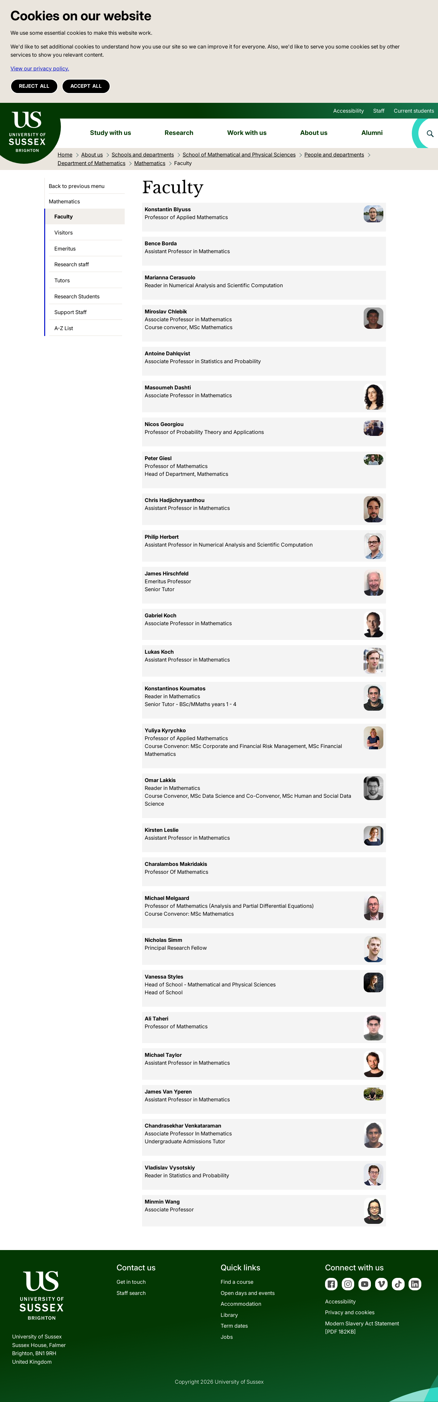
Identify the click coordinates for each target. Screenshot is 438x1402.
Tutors (62, 280)
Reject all (34, 86)
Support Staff (70, 312)
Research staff (71, 264)
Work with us (247, 133)
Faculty (63, 216)
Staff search (131, 1293)
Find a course (237, 1282)
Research (179, 133)
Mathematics (64, 201)
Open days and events (248, 1293)
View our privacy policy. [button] (39, 68)
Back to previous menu (76, 186)
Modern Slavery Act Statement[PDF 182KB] (362, 1327)
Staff (379, 110)
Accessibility (348, 110)
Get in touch (131, 1282)
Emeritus (65, 248)
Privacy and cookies (349, 1312)
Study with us (110, 133)
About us (314, 133)
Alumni (372, 133)
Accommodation (241, 1303)
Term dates (234, 1325)
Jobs (227, 1337)
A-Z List (63, 328)
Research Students (77, 296)
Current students (414, 110)
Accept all (86, 86)
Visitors (63, 232)
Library (229, 1315)
